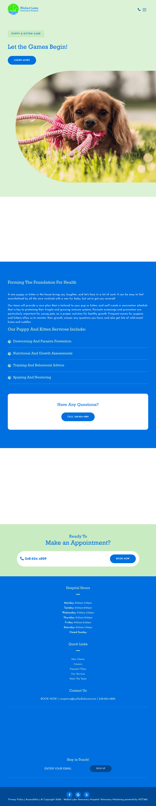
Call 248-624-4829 (78, 417)
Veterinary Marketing (112, 799)
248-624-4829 (33, 559)
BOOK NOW (49, 698)
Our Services (78, 674)
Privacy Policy (15, 799)
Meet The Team (78, 679)
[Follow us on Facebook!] (69, 795)
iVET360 (142, 799)
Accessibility (32, 799)
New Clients (78, 659)
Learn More (22, 61)
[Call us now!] (139, 10)
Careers (78, 664)
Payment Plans (78, 669)
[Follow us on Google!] (78, 795)
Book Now (123, 559)
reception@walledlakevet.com (77, 698)
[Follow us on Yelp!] (87, 795)
